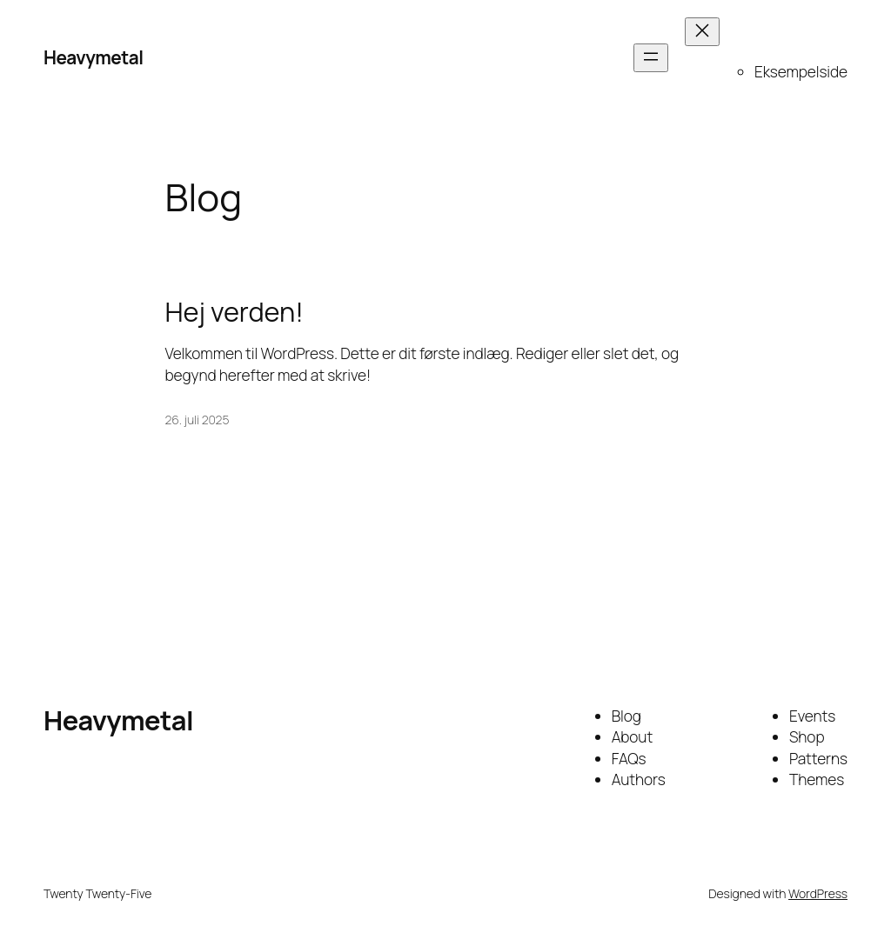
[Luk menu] (702, 31)
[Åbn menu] (650, 57)
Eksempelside (800, 71)
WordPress (817, 893)
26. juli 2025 (197, 419)
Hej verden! (234, 311)
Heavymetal (94, 57)
